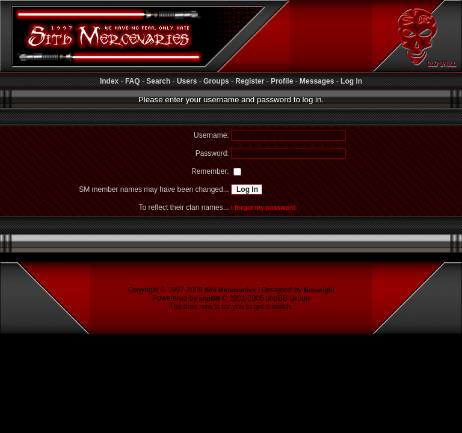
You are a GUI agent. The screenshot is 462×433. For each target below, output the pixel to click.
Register (249, 81)
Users (187, 81)
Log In (351, 81)
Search (158, 81)
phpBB (209, 298)
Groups (216, 81)
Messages (317, 81)
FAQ (132, 81)
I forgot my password (263, 207)
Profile (282, 81)
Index (109, 81)
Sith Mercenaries (230, 289)
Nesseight (319, 289)
